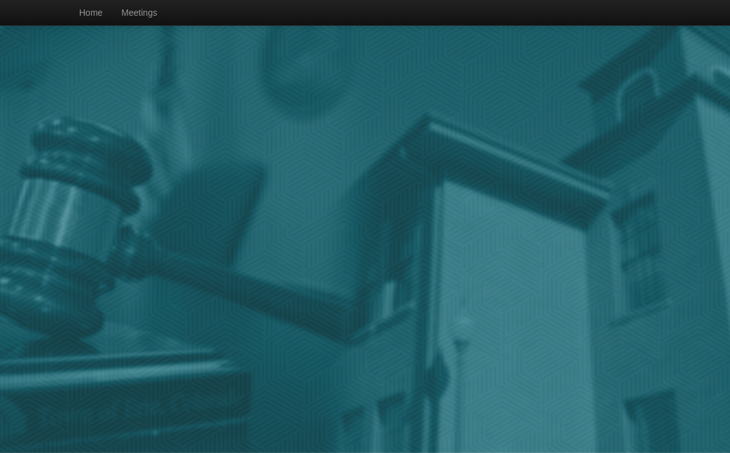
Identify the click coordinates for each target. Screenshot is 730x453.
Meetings (139, 13)
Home (90, 13)
